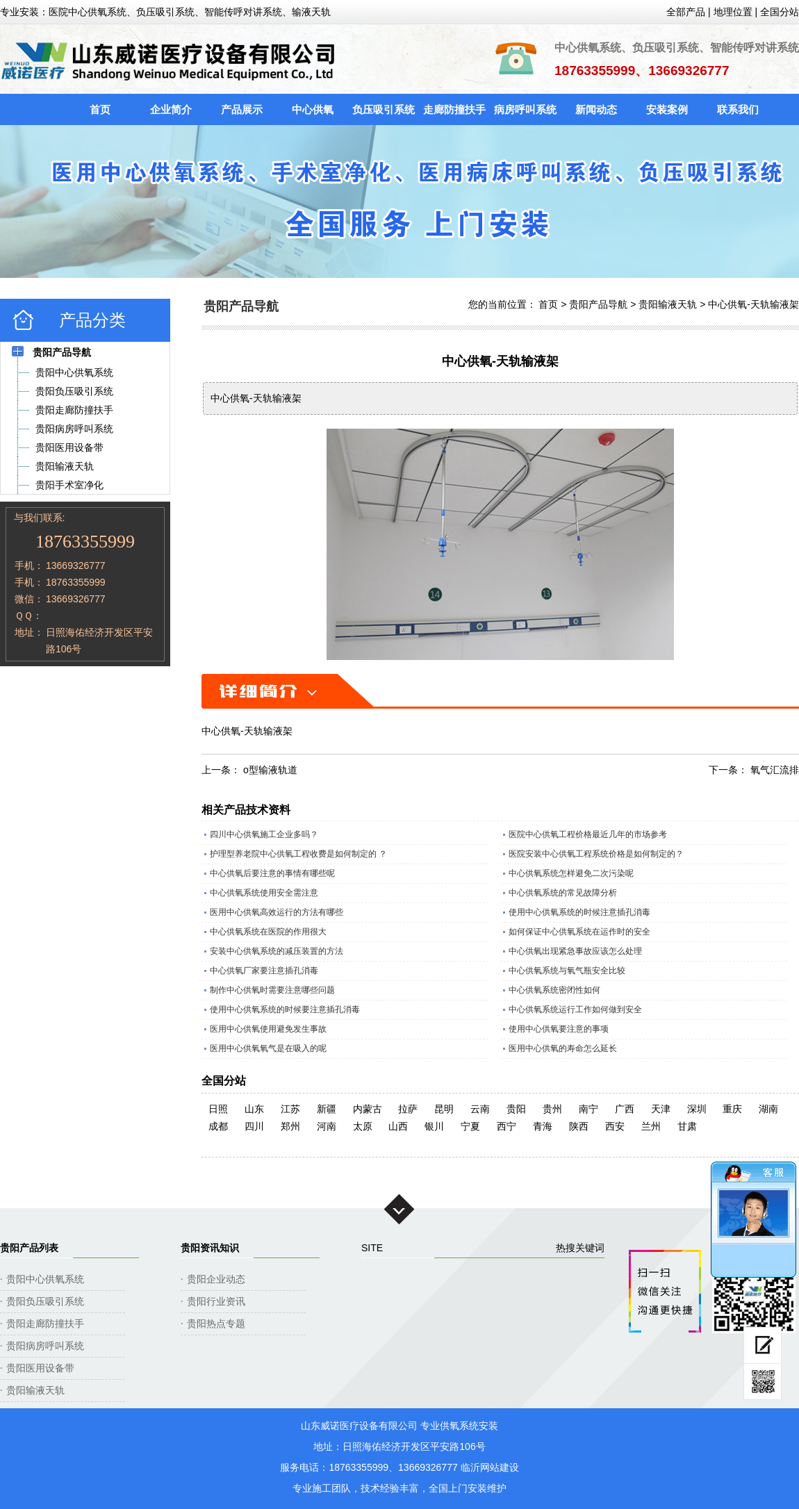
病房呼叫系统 (525, 109)
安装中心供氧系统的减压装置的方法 (276, 951)
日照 (218, 1108)
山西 (398, 1126)
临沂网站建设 (490, 1467)
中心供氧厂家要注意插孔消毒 (264, 970)
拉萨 (408, 1108)
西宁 (506, 1126)
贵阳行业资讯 (216, 1301)
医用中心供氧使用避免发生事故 (268, 1029)
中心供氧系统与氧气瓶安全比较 (567, 970)
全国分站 (779, 11)
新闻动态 (596, 109)
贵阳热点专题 (216, 1323)
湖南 (768, 1108)
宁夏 (470, 1126)
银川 (434, 1126)
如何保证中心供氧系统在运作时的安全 (579, 932)
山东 (254, 1108)
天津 (660, 1108)
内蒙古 (367, 1108)
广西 (624, 1108)
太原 (362, 1126)
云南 (480, 1108)
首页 (100, 109)
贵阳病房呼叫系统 (45, 1345)
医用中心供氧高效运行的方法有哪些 (276, 912)
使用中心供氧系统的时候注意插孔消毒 (579, 912)
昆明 (444, 1108)
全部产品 (685, 11)
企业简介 (171, 109)
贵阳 (516, 1108)
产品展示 (242, 109)
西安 (615, 1126)
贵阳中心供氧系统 (45, 1279)
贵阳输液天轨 (668, 304)
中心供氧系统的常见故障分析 (563, 893)
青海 (542, 1126)
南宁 (588, 1108)
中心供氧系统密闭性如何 (554, 990)
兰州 (651, 1126)
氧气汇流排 (774, 769)
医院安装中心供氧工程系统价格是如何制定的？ (596, 854)
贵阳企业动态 (216, 1279)
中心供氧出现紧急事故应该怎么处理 (575, 951)
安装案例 (667, 109)
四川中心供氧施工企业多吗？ (264, 834)
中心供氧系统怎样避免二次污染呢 (571, 873)
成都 (218, 1126)
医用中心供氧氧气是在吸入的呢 (268, 1048)
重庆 (732, 1108)
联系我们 (738, 109)
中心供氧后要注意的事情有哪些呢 (272, 873)
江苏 (290, 1108)
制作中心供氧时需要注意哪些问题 (272, 990)
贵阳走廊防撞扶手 (45, 1323)
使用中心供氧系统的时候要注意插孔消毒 (285, 1009)
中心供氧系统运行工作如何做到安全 (575, 1009)
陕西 (578, 1126)
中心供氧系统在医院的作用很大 (268, 932)
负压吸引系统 (383, 109)
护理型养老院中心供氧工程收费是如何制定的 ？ (298, 854)
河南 (326, 1126)
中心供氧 (312, 109)
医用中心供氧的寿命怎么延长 (563, 1048)
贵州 (552, 1108)
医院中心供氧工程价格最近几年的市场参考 (588, 834)
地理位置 (733, 11)
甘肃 (687, 1126)
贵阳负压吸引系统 (45, 1301)
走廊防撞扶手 (454, 109)
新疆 (326, 1108)
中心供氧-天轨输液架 (753, 304)
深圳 (697, 1108)
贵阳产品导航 (598, 304)
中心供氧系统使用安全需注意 (264, 893)
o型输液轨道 (270, 769)
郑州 (290, 1126)
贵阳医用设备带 (40, 1368)
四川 (254, 1126)
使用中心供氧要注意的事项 (559, 1029)
